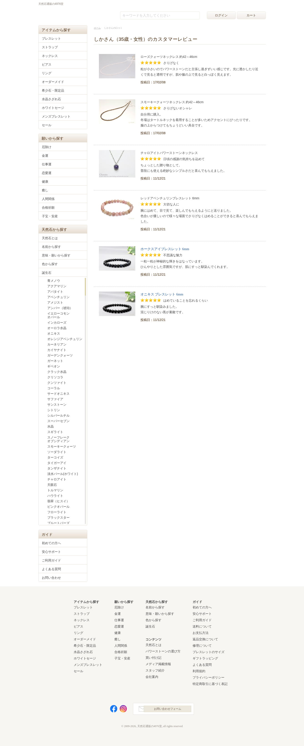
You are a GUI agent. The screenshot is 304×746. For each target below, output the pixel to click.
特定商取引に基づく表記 (210, 684)
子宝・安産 (50, 216)
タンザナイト (56, 468)
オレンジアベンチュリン (64, 339)
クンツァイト (56, 383)
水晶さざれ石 (51, 99)
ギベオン (53, 366)
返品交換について (205, 639)
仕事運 (46, 164)
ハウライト (55, 495)
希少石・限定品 (53, 90)
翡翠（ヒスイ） (58, 501)
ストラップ (50, 47)
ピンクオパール (58, 506)
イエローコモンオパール (58, 315)
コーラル (53, 388)
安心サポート (51, 552)
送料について (202, 626)
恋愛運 (46, 173)
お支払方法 (201, 633)
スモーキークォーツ (61, 446)
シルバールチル (58, 415)
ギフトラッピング (205, 658)
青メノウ (53, 280)
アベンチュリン (58, 297)
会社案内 (152, 677)
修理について (202, 645)
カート (251, 15)
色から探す (50, 264)
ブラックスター (58, 517)
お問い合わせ (51, 577)
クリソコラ (55, 377)
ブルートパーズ (58, 523)
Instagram (120, 710)
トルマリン (55, 490)
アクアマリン (56, 286)
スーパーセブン (58, 421)
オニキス (53, 333)
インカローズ (56, 322)
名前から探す (51, 247)
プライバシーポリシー (208, 677)
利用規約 (199, 671)
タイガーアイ (56, 463)
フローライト (56, 512)
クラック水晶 (56, 372)
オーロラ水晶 (56, 328)
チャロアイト (56, 479)
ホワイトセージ (53, 108)
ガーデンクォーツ (60, 355)
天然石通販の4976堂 (61, 14)
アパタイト (55, 291)
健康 (45, 181)
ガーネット (55, 361)
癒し (45, 190)
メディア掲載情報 (158, 664)
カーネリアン (56, 344)
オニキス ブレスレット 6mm (162, 294)
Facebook (111, 710)
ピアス (46, 64)
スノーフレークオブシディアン (58, 439)
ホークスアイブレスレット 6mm (165, 249)
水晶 (50, 426)
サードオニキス (58, 393)
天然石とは (50, 238)
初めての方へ (51, 543)
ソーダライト (56, 452)
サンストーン (56, 404)
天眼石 (52, 485)
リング (46, 73)
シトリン (53, 410)
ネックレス (50, 56)
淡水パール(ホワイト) (62, 474)
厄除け (46, 147)
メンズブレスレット (56, 116)
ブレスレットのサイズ (208, 652)
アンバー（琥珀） (60, 308)
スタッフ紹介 (155, 670)
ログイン (221, 15)
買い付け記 (153, 657)
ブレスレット (51, 38)
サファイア (55, 399)
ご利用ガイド (51, 560)
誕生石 (46, 272)
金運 (45, 155)
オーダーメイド (53, 82)
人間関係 (48, 199)
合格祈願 (48, 207)
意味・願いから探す (56, 255)
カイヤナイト (56, 350)
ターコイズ (55, 457)
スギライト (55, 432)
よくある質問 (51, 569)
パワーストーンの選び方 (163, 651)
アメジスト (55, 302)
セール (46, 125)
